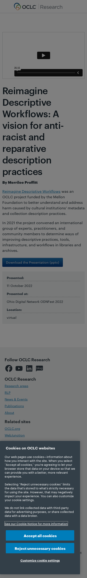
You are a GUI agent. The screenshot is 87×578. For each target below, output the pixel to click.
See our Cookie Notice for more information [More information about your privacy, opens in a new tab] (36, 523)
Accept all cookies (40, 535)
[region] (40, 507)
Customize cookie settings (40, 560)
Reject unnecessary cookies (40, 548)
